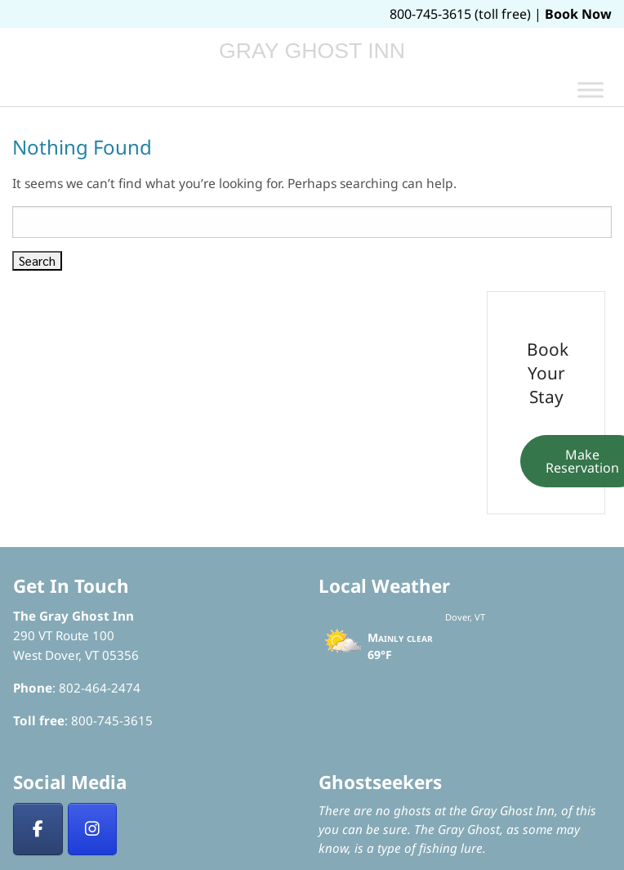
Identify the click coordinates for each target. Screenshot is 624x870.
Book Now (578, 14)
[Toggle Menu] (590, 89)
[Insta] (93, 829)
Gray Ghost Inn (312, 50)
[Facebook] (38, 829)
